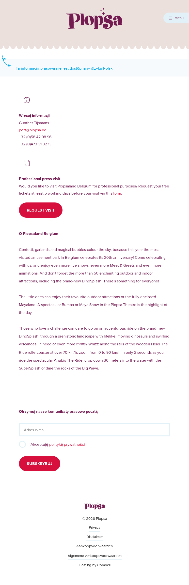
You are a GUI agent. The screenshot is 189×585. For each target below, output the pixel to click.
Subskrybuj (39, 463)
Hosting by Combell (94, 565)
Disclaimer (94, 536)
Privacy (94, 527)
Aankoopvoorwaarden (94, 546)
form (117, 193)
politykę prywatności (67, 444)
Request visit (41, 210)
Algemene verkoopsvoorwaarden (95, 555)
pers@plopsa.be (32, 130)
